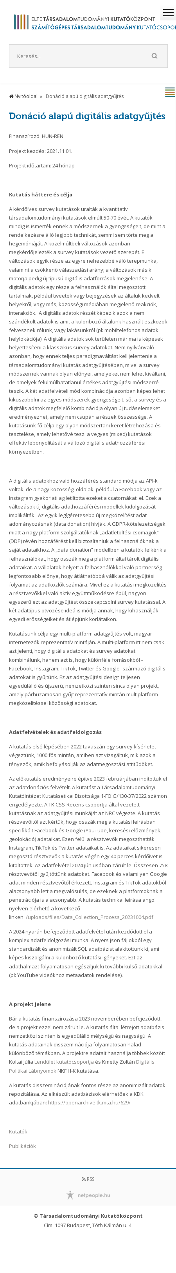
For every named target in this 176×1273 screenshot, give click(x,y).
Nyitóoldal (23, 96)
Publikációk (22, 1146)
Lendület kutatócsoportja (64, 1061)
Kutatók (18, 1131)
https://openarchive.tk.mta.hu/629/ (89, 1102)
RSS (88, 1179)
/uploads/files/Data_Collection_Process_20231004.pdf (89, 917)
